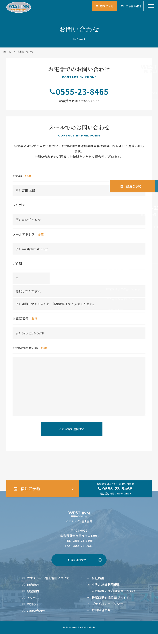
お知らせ (33, 604)
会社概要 (98, 578)
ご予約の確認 (133, 6)
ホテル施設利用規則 (106, 584)
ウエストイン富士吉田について (48, 578)
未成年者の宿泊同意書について (114, 591)
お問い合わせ (76, 560)
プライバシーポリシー (107, 603)
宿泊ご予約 (106, 6)
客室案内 (33, 591)
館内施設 (33, 585)
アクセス (33, 598)
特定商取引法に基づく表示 (111, 597)
